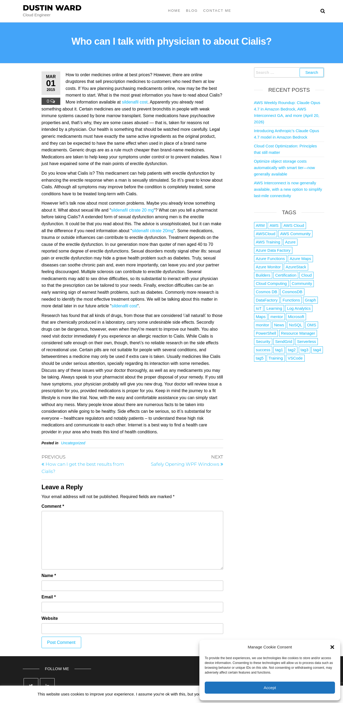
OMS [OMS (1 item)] (311, 325)
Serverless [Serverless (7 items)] (306, 341)
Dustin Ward (52, 7)
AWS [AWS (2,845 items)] (274, 225)
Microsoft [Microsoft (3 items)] (296, 316)
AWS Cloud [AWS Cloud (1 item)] (294, 225)
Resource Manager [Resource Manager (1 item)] (298, 333)
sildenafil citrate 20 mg (132, 210)
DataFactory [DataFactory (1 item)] (267, 300)
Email (49, 597)
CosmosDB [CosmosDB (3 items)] (292, 291)
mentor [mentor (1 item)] (276, 316)
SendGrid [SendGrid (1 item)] (283, 341)
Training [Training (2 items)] (276, 358)
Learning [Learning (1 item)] (274, 308)
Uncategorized (73, 443)
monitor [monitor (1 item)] (262, 325)
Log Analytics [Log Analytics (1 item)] (299, 308)
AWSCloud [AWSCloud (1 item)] (265, 233)
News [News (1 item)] (279, 325)
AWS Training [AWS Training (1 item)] (268, 242)
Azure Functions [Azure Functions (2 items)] (270, 258)
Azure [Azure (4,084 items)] (290, 242)
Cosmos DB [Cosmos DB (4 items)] (266, 291)
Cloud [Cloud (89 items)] (306, 275)
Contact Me (217, 11)
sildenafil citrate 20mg (152, 230)
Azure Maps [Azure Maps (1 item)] (300, 258)
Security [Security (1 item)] (263, 341)
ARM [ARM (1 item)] (260, 225)
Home (174, 11)
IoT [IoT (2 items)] (259, 308)
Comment (53, 506)
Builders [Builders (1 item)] (263, 275)
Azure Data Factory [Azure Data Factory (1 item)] (273, 250)
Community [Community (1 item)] (302, 283)
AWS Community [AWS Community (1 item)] (295, 233)
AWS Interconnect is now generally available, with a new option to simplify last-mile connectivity (288, 189)
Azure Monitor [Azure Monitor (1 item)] (268, 267)
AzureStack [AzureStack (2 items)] (296, 267)
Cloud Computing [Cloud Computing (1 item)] (271, 283)
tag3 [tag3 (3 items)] (304, 349)
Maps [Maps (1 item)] (261, 316)
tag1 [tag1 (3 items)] (279, 349)
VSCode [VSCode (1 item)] (295, 358)
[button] (332, 647)
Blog (192, 11)
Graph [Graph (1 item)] (310, 300)
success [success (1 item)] (263, 349)
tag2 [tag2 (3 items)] (292, 349)
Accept (270, 687)
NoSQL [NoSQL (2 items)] (295, 325)
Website (50, 618)
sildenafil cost (135, 102)
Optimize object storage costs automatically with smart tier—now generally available (284, 167)
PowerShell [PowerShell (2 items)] (266, 333)
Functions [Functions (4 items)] (291, 300)
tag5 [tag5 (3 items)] (260, 358)
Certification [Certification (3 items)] (285, 275)
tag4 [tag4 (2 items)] (317, 349)
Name (49, 575)
